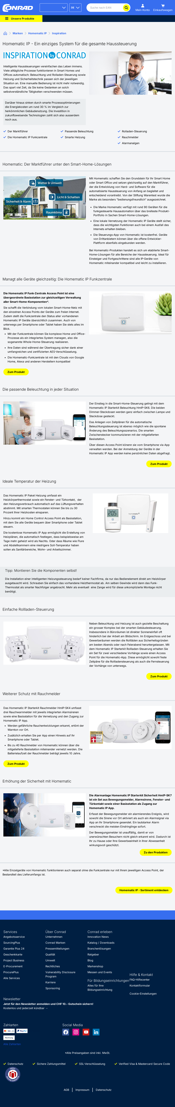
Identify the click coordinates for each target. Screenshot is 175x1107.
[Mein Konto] (142, 8)
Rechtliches (52, 966)
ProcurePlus (11, 972)
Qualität (50, 954)
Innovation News (98, 936)
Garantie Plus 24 (13, 948)
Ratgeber (93, 954)
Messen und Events (100, 972)
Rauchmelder (130, 137)
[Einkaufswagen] (162, 8)
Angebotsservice (14, 936)
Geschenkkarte (12, 954)
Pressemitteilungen (57, 948)
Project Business (13, 960)
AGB (66, 1089)
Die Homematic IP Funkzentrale (27, 137)
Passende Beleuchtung (79, 131)
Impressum (82, 1089)
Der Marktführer (18, 131)
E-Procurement (12, 966)
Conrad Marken (55, 942)
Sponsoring (52, 988)
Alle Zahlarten (12, 1044)
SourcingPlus (11, 942)
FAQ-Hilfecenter (140, 979)
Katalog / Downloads (101, 942)
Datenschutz (103, 1089)
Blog (90, 960)
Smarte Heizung (75, 137)
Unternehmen (53, 936)
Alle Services (11, 978)
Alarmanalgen (130, 143)
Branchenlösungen (99, 948)
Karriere (50, 982)
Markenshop (95, 966)
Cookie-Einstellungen (143, 993)
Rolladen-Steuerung (134, 131)
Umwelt (50, 960)
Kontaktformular (140, 985)
